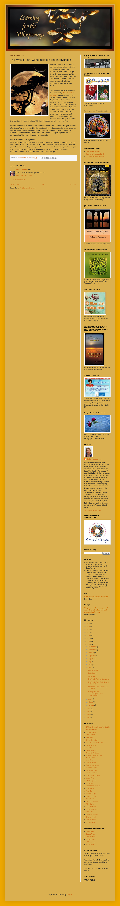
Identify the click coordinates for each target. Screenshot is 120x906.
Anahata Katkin (91, 730)
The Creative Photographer (95, 156)
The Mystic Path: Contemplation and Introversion (95, 693)
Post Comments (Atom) (27, 188)
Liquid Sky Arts (91, 781)
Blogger (69, 895)
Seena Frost (90, 834)
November (92, 650)
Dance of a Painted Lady (94, 742)
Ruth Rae (89, 812)
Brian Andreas (91, 839)
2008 (89, 715)
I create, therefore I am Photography (94, 756)
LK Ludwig (89, 783)
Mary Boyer (90, 791)
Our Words (91, 676)
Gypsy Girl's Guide (92, 753)
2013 (89, 638)
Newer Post (15, 184)
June (90, 665)
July (90, 662)
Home (44, 184)
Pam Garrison (91, 806)
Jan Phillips (90, 831)
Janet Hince (90, 760)
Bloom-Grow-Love (92, 740)
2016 (89, 629)
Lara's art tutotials (92, 773)
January (91, 705)
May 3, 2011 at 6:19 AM (24, 175)
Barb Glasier (90, 735)
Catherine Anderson (94, 459)
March (90, 702)
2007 (89, 718)
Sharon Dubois (91, 817)
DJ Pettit (89, 748)
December (92, 647)
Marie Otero (90, 788)
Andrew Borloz (91, 732)
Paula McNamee (92, 809)
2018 (89, 623)
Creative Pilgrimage (93, 151)
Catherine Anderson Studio (95, 154)
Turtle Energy (92, 673)
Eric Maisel (90, 844)
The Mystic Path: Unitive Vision (98, 679)
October (91, 653)
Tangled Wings (91, 819)
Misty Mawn (90, 799)
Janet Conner (90, 837)
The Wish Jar (90, 822)
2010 (89, 709)
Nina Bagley (90, 804)
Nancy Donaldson (92, 801)
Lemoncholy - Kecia (93, 775)
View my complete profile (92, 510)
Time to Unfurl (93, 670)
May (90, 668)
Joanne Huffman (22, 170)
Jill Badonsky (90, 842)
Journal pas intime (92, 765)
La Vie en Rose (91, 770)
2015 (89, 632)
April (90, 699)
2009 (89, 712)
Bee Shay (89, 737)
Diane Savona (91, 745)
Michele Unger (91, 794)
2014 (89, 635)
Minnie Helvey (91, 796)
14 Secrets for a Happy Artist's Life (98, 727)
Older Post (72, 184)
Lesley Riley (90, 778)
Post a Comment (19, 180)
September (92, 656)
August (91, 659)
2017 (89, 626)
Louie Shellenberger (93, 786)
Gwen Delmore (91, 750)
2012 (89, 641)
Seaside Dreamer (92, 814)
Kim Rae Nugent (91, 768)
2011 (89, 644)
